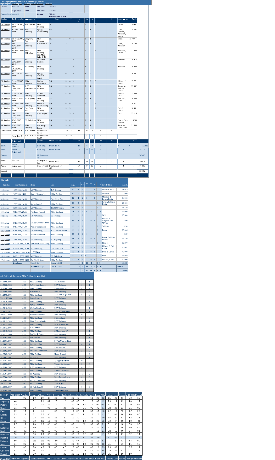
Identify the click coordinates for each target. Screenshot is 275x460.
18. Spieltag (5, 25)
